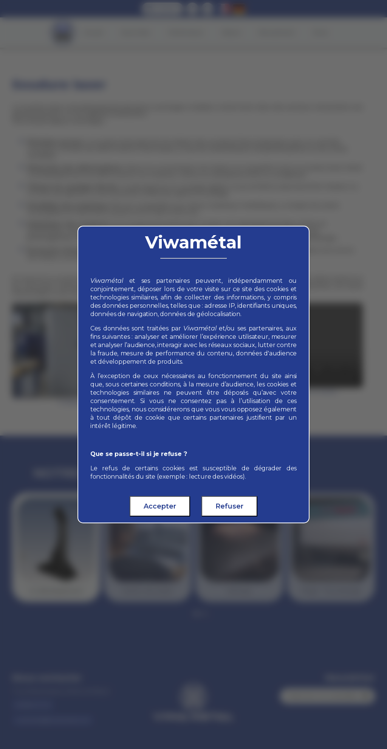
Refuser (229, 506)
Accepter (160, 506)
